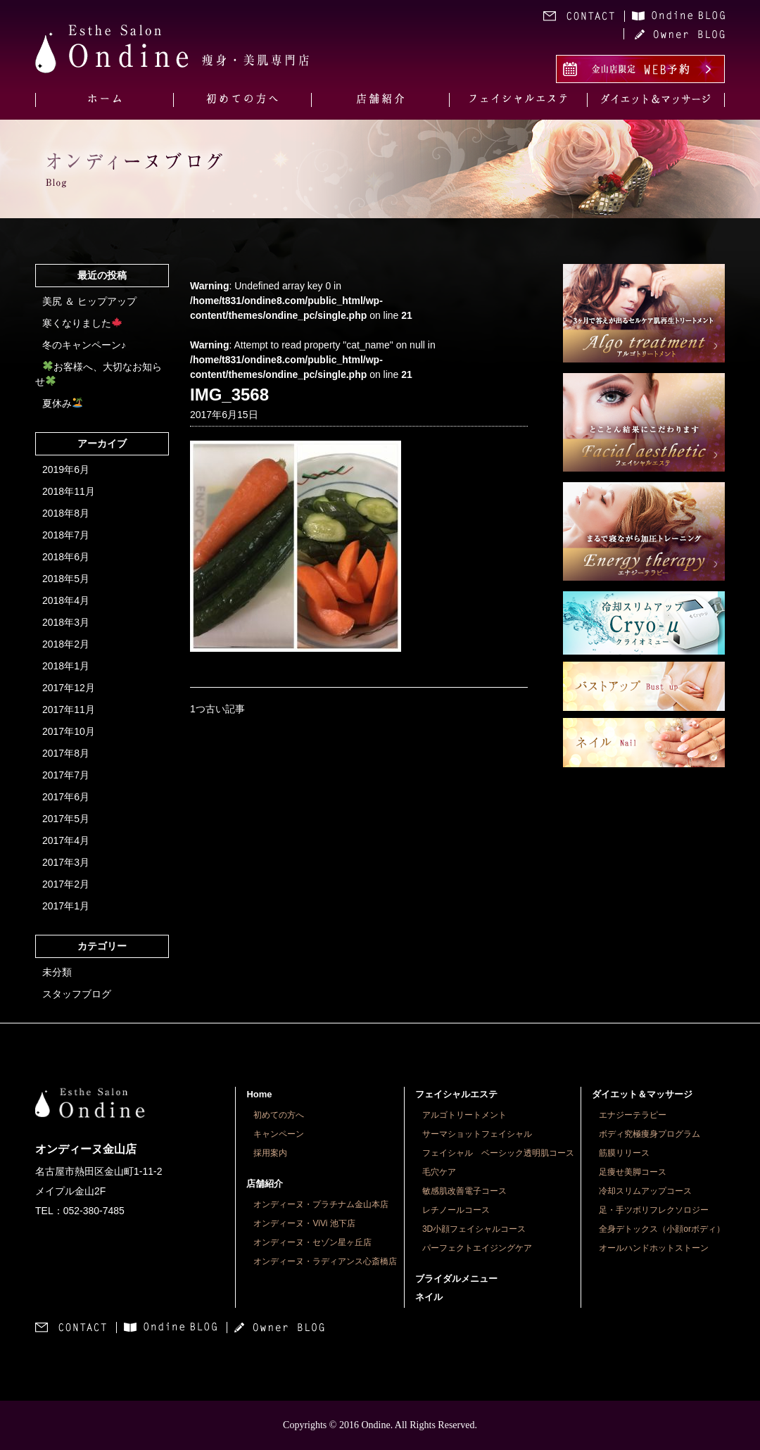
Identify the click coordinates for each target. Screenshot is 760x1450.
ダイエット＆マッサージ (642, 1094)
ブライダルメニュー (456, 1278)
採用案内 (270, 1153)
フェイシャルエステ (456, 1094)
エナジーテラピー (632, 1115)
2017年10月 (68, 731)
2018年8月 (65, 513)
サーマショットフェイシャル (477, 1134)
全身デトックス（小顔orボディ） (662, 1229)
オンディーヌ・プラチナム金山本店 (320, 1204)
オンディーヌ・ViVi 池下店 (304, 1223)
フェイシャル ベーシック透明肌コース (498, 1153)
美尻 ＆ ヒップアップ (89, 301)
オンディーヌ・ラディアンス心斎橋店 (325, 1261)
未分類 (57, 972)
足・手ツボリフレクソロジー (654, 1210)
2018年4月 (65, 600)
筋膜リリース (624, 1153)
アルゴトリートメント (464, 1115)
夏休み (62, 403)
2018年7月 (65, 535)
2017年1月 (65, 906)
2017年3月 (65, 862)
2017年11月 (68, 709)
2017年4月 (65, 840)
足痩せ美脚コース (632, 1172)
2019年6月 (65, 469)
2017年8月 (65, 753)
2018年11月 (68, 491)
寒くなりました (82, 323)
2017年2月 (65, 884)
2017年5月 (65, 818)
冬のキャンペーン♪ (84, 345)
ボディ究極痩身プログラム (649, 1134)
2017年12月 (68, 687)
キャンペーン (278, 1134)
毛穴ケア (439, 1172)
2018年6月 (65, 556)
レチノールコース (456, 1210)
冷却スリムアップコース (645, 1191)
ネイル (429, 1297)
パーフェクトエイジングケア (477, 1248)
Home (259, 1094)
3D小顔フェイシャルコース (474, 1229)
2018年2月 (65, 644)
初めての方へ (278, 1115)
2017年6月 (65, 796)
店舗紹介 (264, 1183)
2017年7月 (65, 775)
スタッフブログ (76, 994)
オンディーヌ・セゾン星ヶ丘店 (312, 1242)
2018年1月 (65, 666)
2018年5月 (65, 578)
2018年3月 (65, 622)
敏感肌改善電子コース (464, 1191)
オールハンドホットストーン (654, 1248)
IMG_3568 (229, 394)
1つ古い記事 (217, 708)
